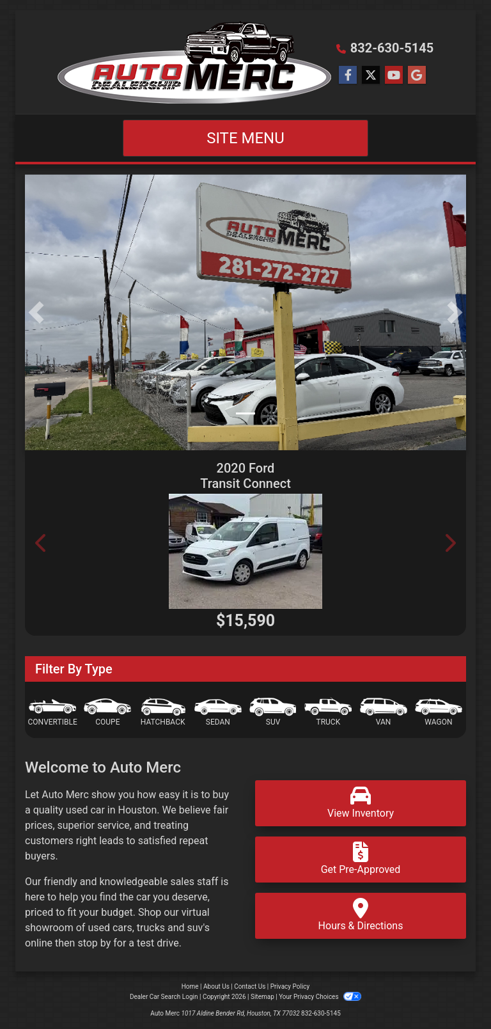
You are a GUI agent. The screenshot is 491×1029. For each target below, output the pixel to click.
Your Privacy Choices (320, 996)
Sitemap (262, 996)
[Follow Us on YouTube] (394, 75)
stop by (94, 943)
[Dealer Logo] (194, 62)
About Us (216, 986)
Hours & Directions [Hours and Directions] (360, 915)
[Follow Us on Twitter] (371, 75)
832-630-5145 (392, 48)
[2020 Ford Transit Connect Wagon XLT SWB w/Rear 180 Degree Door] (245, 551)
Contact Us (249, 986)
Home (190, 986)
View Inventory (360, 802)
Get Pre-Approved (360, 859)
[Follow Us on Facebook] (348, 75)
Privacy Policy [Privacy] (290, 986)
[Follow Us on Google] (417, 75)
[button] (36, 312)
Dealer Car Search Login (164, 996)
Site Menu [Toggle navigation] (245, 138)
